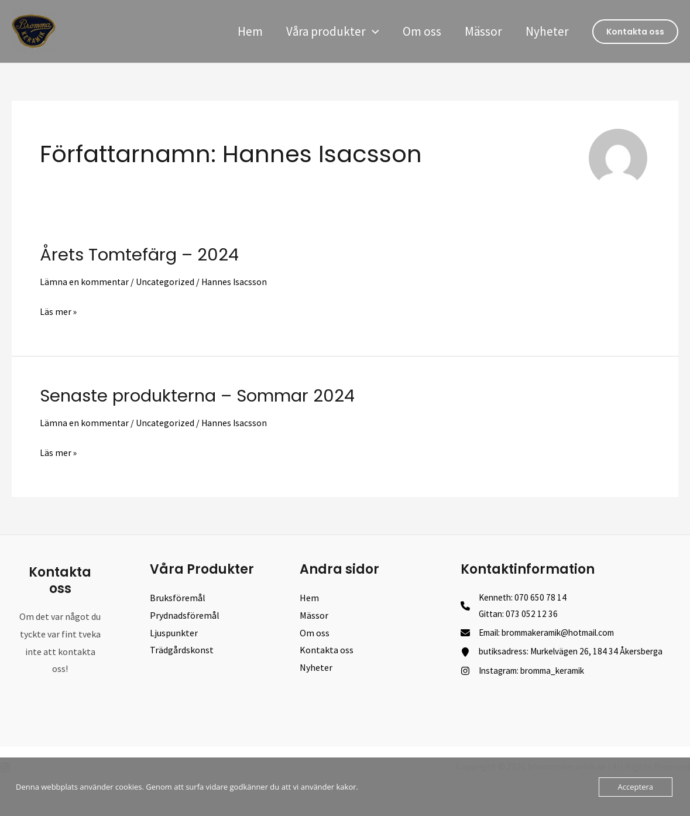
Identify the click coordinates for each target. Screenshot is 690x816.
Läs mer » (58, 311)
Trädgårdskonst (182, 649)
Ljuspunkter (174, 631)
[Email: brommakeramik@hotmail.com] (547, 634)
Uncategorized (165, 281)
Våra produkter (328, 31)
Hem (245, 31)
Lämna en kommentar (84, 281)
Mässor (481, 31)
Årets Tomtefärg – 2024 (142, 254)
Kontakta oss (326, 649)
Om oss (419, 31)
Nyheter (546, 31)
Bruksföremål (177, 597)
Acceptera (635, 786)
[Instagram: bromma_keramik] (529, 674)
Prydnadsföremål (184, 614)
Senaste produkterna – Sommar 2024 (203, 395)
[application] (368, 31)
